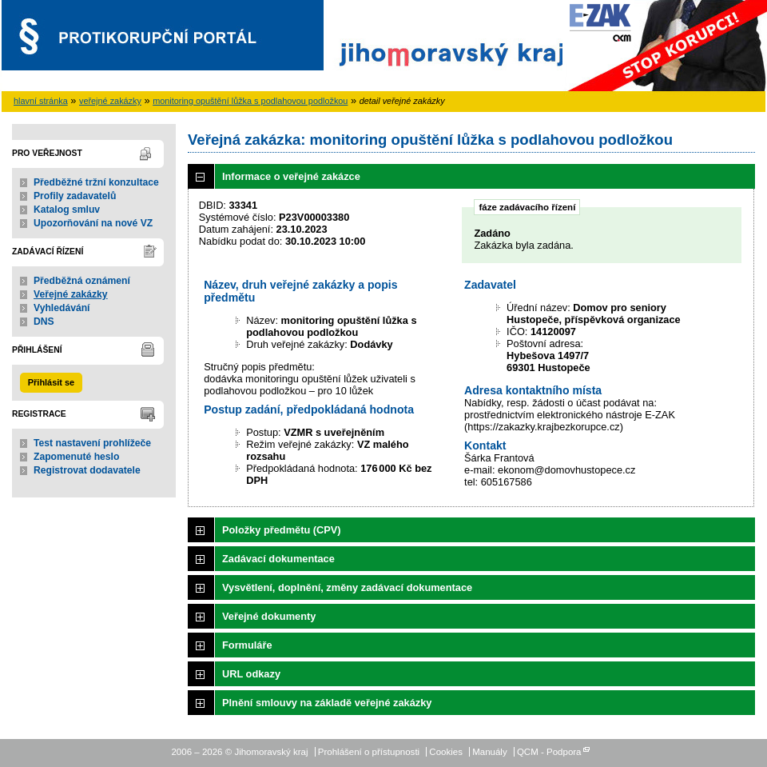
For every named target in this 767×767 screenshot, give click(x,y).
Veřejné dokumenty (269, 616)
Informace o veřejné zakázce (291, 176)
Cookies (446, 752)
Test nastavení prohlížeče (92, 443)
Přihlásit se (51, 382)
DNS (44, 321)
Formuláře (247, 645)
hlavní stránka (41, 101)
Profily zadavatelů (75, 196)
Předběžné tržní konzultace (96, 182)
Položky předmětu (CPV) (281, 530)
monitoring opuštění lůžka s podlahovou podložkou (250, 101)
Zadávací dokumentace (278, 559)
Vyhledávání (62, 308)
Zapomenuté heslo (76, 456)
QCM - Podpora (549, 752)
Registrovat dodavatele (87, 470)
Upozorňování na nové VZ (93, 223)
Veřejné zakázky (71, 294)
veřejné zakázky (110, 101)
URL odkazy (251, 674)
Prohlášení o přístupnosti (368, 752)
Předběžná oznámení (82, 280)
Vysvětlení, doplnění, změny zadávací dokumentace (347, 587)
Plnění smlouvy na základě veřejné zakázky (326, 703)
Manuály (489, 752)
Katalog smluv (67, 209)
